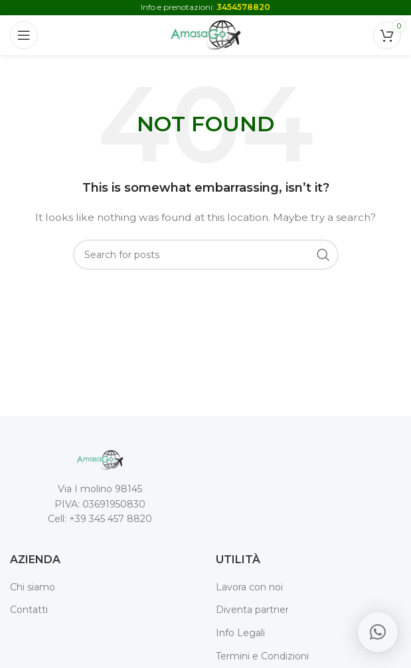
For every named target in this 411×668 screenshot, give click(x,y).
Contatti (29, 610)
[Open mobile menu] (23, 35)
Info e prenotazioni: (205, 7)
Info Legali (240, 633)
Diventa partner (252, 610)
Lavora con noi (249, 587)
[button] (378, 632)
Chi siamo (32, 587)
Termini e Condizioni (262, 656)
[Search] (206, 254)
